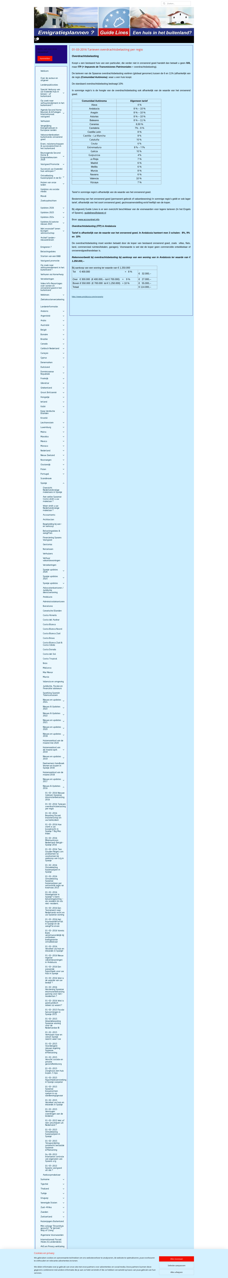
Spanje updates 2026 (54, 570)
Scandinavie (46, 478)
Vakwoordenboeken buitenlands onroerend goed (51, 137)
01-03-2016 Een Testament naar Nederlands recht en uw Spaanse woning (55, 911)
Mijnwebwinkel (149, 1273)
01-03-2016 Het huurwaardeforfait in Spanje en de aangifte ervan (54, 922)
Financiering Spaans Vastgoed (52, 538)
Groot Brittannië (53, 392)
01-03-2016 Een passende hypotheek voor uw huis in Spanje (54, 970)
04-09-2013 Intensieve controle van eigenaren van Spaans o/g (54, 1157)
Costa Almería (50, 615)
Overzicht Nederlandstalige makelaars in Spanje (52, 490)
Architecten (48, 519)
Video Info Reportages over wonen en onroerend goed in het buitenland (51, 286)
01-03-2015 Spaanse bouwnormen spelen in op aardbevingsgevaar (54, 1091)
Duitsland (53, 367)
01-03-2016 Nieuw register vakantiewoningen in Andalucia (54, 959)
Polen (53, 469)
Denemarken (46, 362)
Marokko (53, 436)
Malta (53, 432)
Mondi (43, 196)
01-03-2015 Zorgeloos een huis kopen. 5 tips (54, 1070)
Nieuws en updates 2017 (54, 780)
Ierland (53, 402)
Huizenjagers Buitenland (52, 1221)
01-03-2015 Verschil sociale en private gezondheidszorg (54, 1060)
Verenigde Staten (53, 1202)
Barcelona (48, 606)
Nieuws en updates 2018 (54, 735)
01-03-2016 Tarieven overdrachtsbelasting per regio (55, 806)
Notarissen (48, 549)
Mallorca (47, 668)
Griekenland (53, 388)
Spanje (53, 483)
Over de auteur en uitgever (49, 79)
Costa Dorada (49, 649)
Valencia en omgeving (53, 681)
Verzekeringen (47, 279)
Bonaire (53, 334)
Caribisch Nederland (53, 348)
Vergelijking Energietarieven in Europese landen (49, 128)
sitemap (107, 1273)
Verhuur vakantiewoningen (51, 559)
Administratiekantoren (54, 601)
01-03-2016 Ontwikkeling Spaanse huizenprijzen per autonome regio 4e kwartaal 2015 (54, 882)
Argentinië (53, 316)
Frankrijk (53, 378)
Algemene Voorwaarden (52, 1235)
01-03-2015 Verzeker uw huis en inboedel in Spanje (54, 1102)
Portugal (53, 474)
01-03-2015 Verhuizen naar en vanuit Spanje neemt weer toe (53, 1035)
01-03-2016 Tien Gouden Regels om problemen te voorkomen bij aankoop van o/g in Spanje (54, 855)
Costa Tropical (50, 659)
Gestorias (47, 544)
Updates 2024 (53, 217)
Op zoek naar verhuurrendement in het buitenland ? (52, 103)
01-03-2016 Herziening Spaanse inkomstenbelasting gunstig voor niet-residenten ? (54, 991)
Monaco (53, 446)
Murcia (46, 677)
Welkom (45, 71)
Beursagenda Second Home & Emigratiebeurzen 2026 (53, 156)
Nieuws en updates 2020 (54, 728)
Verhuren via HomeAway (52, 274)
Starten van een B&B (51, 256)
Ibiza (45, 663)
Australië (53, 325)
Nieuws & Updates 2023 (54, 707)
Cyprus (53, 358)
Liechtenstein (53, 422)
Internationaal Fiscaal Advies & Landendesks (51, 1240)
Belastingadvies (48, 251)
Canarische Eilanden (52, 611)
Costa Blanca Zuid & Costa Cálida (52, 643)
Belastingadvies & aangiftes (51, 532)
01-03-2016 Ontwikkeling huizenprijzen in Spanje (52, 868)
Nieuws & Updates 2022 (54, 714)
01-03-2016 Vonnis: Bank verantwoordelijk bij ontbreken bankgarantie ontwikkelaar (54, 936)
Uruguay (53, 1198)
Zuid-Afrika (53, 1207)
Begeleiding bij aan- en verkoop (52, 525)
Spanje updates (54, 583)
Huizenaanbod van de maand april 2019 (54, 749)
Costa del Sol (49, 654)
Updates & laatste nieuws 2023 (53, 223)
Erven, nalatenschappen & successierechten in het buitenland (52, 146)
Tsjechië (53, 1184)
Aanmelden (45, 58)
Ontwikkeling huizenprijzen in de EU (53, 176)
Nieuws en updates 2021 (54, 721)
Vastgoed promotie (50, 261)
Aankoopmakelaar (51, 1175)
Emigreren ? (46, 247)
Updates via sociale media (50, 190)
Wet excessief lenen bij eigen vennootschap (53, 230)
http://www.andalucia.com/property (87, 296)
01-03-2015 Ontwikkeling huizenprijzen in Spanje (52, 1133)
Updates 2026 (53, 208)
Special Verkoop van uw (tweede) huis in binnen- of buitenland (53, 92)
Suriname (53, 1179)
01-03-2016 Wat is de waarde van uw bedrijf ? (54, 980)
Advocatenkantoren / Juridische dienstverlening (53, 590)
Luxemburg (53, 427)
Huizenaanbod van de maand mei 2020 (53, 741)
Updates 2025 (53, 212)
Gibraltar (53, 383)
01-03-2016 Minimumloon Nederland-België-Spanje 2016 (54, 841)
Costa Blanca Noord (52, 629)
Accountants (49, 515)
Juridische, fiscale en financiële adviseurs (53, 687)
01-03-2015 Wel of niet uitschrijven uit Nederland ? (54, 1122)
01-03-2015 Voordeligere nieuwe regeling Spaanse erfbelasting (52, 1048)
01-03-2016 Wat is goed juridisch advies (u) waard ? (54, 1003)
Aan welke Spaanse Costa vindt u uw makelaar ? (52, 499)
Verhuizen (45, 121)
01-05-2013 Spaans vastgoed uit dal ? (53, 1168)
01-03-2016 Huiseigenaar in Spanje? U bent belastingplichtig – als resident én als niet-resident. (54, 898)
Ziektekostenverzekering (52, 299)
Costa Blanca (49, 624)
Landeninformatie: (49, 306)
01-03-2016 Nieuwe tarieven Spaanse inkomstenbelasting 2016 (55, 796)
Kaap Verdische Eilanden (53, 412)
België (53, 330)
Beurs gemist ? (48, 1251)
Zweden (53, 1212)
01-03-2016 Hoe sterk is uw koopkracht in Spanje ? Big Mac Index (53, 829)
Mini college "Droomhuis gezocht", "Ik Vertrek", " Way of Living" (52, 1228)
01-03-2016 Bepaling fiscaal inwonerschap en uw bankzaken (53, 816)
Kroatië (44, 418)
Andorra (53, 311)
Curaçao (53, 353)
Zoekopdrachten (49, 200)
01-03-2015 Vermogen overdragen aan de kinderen (54, 1112)
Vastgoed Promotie (53, 164)
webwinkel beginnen (124, 1273)
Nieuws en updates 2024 (54, 701)
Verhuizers (48, 553)
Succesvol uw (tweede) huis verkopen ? (52, 170)
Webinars (53, 295)
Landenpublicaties (49, 85)
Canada (53, 344)
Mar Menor (48, 672)
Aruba (53, 320)
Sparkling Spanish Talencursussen (51, 694)
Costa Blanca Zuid (51, 633)
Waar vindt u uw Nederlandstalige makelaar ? (51, 508)
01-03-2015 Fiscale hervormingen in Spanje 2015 (54, 1012)
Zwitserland (53, 1216)
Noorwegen (53, 460)
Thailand (53, 1189)
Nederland (53, 450)
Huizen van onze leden (53, 183)
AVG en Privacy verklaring (52, 1246)
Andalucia (47, 597)
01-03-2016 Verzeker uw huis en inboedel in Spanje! (54, 948)
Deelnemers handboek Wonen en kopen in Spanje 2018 (53, 765)
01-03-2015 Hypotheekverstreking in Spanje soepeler (55, 1079)
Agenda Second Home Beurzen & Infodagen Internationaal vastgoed (53, 113)
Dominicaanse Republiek (53, 372)
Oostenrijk (53, 464)
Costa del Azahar (51, 620)
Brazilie (53, 339)
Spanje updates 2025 (54, 577)
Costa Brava (49, 638)
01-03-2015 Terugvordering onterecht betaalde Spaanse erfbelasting (54, 1145)
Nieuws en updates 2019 (54, 757)
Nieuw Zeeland (53, 455)
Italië (53, 406)
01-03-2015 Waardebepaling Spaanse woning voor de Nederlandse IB (53, 1023)
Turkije (53, 1193)
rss (113, 1273)
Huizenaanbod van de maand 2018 (53, 773)
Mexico (53, 441)
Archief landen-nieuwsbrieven (48, 239)
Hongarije (53, 397)
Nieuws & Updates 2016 (54, 787)
